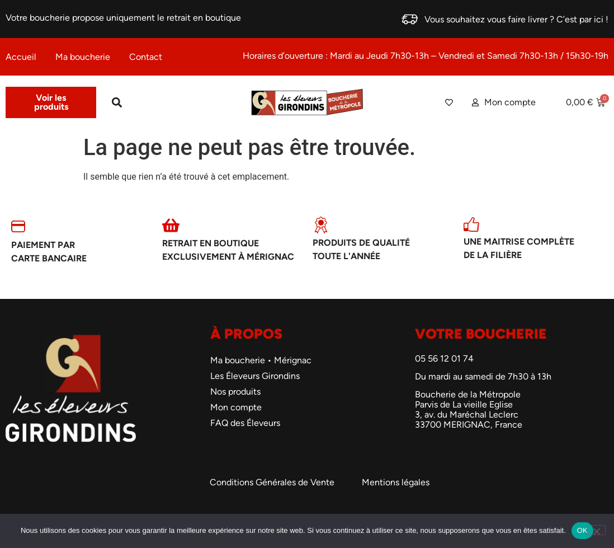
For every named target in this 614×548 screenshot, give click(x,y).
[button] (116, 102)
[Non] (596, 530)
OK (582, 530)
